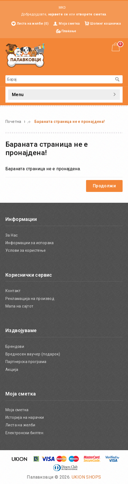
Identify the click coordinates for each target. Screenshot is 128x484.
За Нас (11, 235)
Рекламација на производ (29, 298)
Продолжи (104, 185)
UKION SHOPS (86, 477)
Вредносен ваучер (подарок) (32, 354)
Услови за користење (25, 250)
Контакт (13, 291)
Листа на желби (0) (32, 23)
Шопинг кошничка (105, 23)
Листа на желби (20, 425)
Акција (11, 369)
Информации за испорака (29, 243)
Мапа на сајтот (19, 306)
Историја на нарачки (24, 417)
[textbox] (58, 79)
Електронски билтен (24, 433)
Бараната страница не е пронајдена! (69, 121)
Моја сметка (69, 23)
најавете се (58, 14)
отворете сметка (91, 14)
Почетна (13, 121)
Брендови (14, 346)
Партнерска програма (26, 361)
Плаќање (68, 31)
